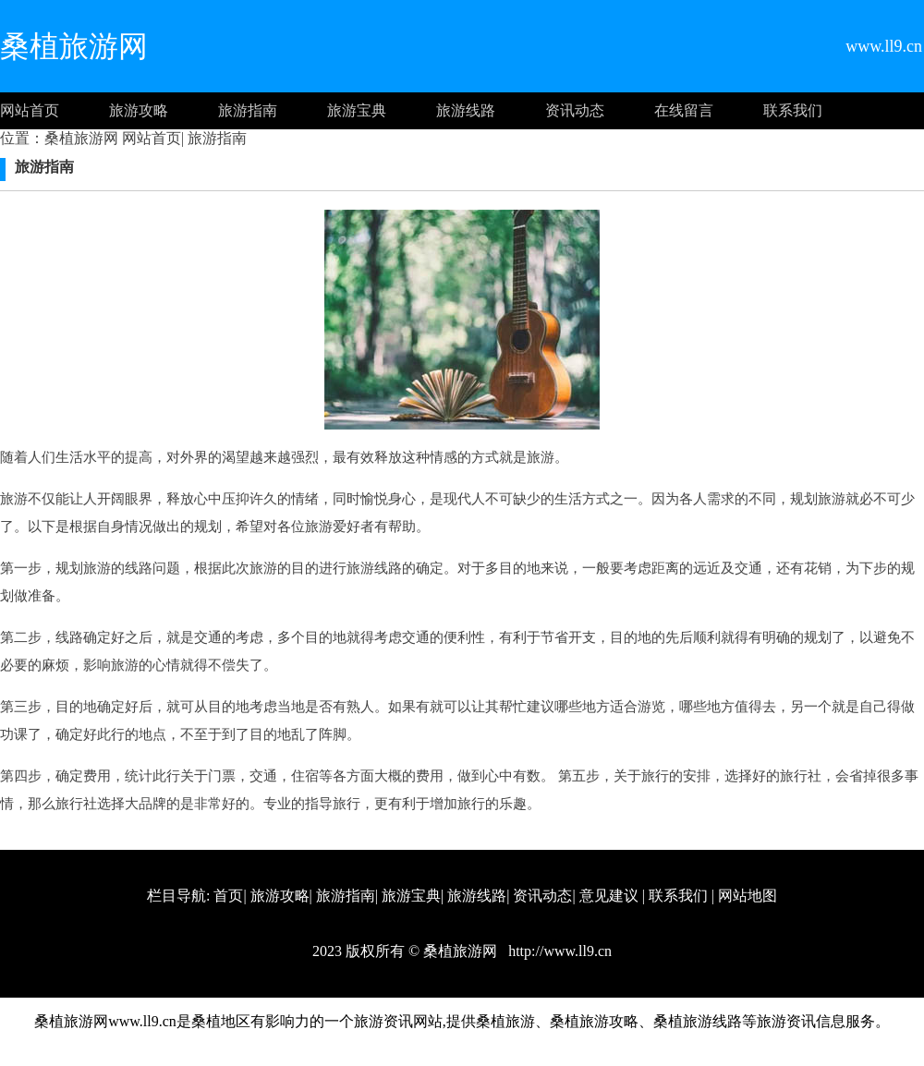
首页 (228, 895)
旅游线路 (465, 110)
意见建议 (608, 895)
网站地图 (747, 895)
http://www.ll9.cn (558, 951)
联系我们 (792, 110)
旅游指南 (247, 110)
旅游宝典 (356, 110)
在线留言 (683, 110)
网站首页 (29, 110)
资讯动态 (574, 110)
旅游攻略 (138, 110)
